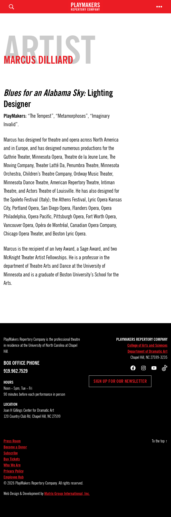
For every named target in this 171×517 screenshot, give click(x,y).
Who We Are (12, 471)
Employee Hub (14, 484)
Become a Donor (15, 453)
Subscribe (11, 459)
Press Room (12, 447)
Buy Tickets (12, 465)
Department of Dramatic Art (147, 358)
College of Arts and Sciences (147, 352)
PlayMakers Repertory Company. (36, 489)
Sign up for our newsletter (120, 388)
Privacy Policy (14, 478)
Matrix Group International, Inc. (67, 500)
